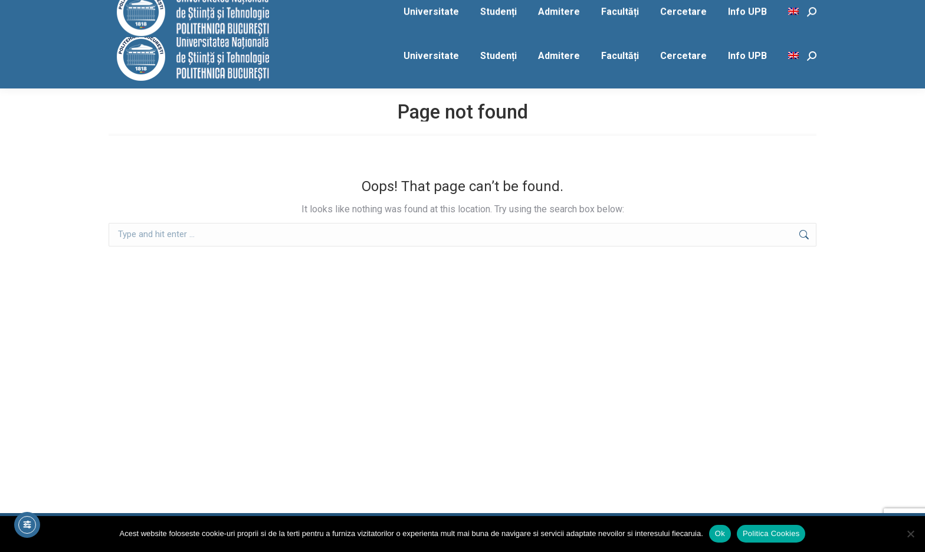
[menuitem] (795, 56)
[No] (910, 534)
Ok (720, 533)
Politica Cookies (771, 533)
